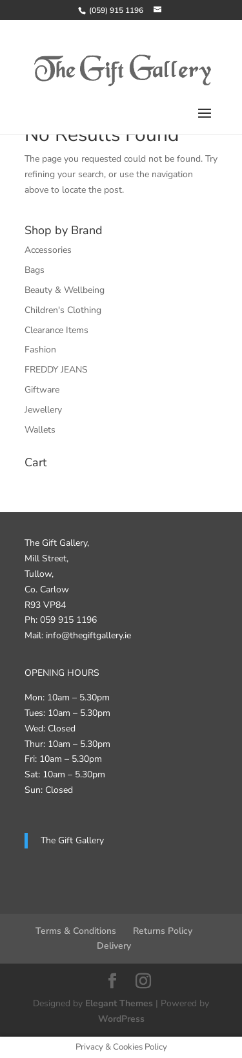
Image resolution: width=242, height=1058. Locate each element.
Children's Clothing (63, 310)
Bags (35, 270)
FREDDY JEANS (56, 369)
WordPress (121, 1019)
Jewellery (43, 410)
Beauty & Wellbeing (65, 290)
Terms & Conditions (75, 931)
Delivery (114, 946)
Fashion (40, 349)
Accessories (48, 250)
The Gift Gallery (72, 840)
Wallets (40, 430)
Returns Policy (162, 931)
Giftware (42, 389)
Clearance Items (56, 330)
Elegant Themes (119, 1003)
